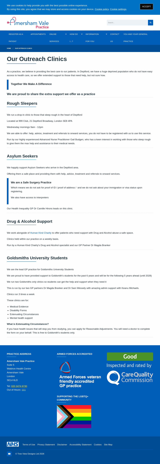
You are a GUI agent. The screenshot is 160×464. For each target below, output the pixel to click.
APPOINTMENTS (38, 34)
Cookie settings (118, 9)
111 (24, 389)
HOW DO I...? (74, 37)
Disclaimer (62, 444)
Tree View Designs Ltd (28, 454)
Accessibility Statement (81, 444)
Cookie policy (102, 9)
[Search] (127, 22)
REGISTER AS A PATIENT (16, 37)
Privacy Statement (46, 444)
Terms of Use (28, 444)
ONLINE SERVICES (54, 37)
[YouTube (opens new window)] (9, 453)
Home (9, 48)
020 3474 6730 (19, 386)
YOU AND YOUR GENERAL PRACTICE (136, 37)
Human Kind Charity (41, 232)
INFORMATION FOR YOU (92, 37)
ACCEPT (146, 6)
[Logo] (28, 23)
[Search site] (150, 22)
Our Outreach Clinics (23, 48)
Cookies (98, 444)
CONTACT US (114, 37)
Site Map (108, 444)
